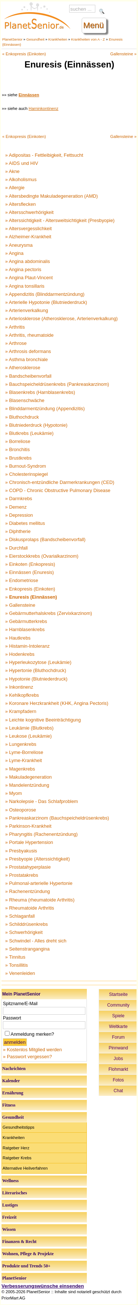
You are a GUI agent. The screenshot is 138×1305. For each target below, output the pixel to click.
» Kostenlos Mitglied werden (32, 1049)
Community (118, 1005)
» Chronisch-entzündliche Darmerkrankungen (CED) (59, 482)
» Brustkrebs (18, 458)
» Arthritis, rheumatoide (29, 335)
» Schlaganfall (20, 916)
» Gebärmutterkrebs (26, 621)
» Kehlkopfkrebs (22, 695)
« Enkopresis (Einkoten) (24, 54)
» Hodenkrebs (20, 654)
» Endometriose (21, 580)
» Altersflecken (20, 204)
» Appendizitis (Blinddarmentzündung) (45, 294)
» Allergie (15, 187)
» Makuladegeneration (28, 777)
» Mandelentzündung (27, 785)
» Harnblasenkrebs (25, 629)
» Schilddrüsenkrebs (26, 924)
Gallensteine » (123, 54)
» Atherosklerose (22, 367)
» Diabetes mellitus (25, 523)
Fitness (8, 1105)
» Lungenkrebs (20, 744)
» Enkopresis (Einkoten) (30, 589)
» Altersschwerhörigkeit (29, 212)
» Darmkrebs (18, 498)
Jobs (118, 1058)
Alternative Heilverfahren (25, 1168)
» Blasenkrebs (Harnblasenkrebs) (40, 392)
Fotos (118, 1080)
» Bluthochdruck (22, 417)
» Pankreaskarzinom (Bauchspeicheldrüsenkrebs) (57, 818)
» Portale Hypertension (29, 842)
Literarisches (14, 1192)
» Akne (12, 171)
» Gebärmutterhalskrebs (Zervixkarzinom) (48, 613)
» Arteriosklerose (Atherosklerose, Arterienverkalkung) (61, 318)
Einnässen (28, 95)
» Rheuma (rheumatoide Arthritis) (39, 900)
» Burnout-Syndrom (25, 466)
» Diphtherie (18, 531)
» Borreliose (17, 441)
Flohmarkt (118, 1069)
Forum (118, 1037)
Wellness (10, 1180)
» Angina (14, 253)
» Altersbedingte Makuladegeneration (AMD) (51, 196)
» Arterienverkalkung (26, 310)
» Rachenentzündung (27, 891)
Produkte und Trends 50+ (26, 1265)
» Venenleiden (20, 973)
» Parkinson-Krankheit (28, 826)
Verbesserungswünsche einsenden (42, 1286)
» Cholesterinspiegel (26, 474)
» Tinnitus (15, 957)
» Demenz (15, 507)
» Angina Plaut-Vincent (29, 277)
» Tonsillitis (16, 965)
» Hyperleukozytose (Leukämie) (38, 662)
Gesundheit (35, 39)
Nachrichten (13, 1068)
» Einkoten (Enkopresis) (30, 564)
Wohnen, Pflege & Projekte (28, 1253)
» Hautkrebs (18, 638)
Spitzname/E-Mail (20, 1003)
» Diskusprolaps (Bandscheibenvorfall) (45, 539)
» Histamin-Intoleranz (27, 646)
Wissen (8, 1229)
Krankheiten (57, 39)
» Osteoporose (20, 810)
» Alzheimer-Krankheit (28, 236)
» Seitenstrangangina (27, 949)
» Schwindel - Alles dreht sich (35, 941)
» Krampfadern (20, 711)
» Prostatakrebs (21, 875)
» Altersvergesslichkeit (28, 228)
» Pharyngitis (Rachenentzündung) (41, 834)
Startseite (118, 994)
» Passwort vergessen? (27, 1056)
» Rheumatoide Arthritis (29, 908)
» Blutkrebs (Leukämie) (29, 433)
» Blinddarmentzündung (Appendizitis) (45, 408)
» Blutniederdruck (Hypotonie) (36, 425)
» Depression (19, 515)
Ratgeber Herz (16, 1148)
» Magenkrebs (20, 769)
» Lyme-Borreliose (24, 752)
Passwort (12, 1018)
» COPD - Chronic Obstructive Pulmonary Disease (57, 490)
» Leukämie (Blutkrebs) (29, 728)
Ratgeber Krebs (17, 1158)
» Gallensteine (20, 605)
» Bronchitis (17, 449)
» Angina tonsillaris (25, 286)
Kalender (11, 1080)
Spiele (118, 1015)
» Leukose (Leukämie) (28, 736)
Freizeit (9, 1217)
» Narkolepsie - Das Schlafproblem (41, 801)
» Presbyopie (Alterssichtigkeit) (37, 859)
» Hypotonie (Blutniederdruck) (36, 679)
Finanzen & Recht (19, 1241)
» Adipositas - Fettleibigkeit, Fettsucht (44, 155)
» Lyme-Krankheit (23, 760)
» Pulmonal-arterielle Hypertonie (38, 883)
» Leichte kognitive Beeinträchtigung (43, 720)
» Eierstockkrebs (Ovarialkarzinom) (41, 556)
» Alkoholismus (20, 179)
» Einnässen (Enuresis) (29, 572)
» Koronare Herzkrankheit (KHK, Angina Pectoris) (56, 703)
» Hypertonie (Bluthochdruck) (35, 670)
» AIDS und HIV (21, 163)
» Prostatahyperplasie (28, 867)
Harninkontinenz (44, 108)
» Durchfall (16, 548)
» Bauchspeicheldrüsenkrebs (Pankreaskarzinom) (57, 384)
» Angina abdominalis (27, 261)
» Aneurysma (19, 245)
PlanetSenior (12, 39)
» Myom (13, 793)
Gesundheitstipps (18, 1127)
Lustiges (10, 1205)
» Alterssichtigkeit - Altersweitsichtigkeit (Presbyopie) (59, 220)
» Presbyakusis (21, 851)
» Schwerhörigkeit (24, 932)
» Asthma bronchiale (26, 359)
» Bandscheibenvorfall (28, 376)
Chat (118, 1090)
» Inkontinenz (19, 687)
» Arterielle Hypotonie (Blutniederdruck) (46, 302)
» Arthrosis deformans (28, 351)
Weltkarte (118, 1026)
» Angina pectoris (23, 269)
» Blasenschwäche (25, 400)
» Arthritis (15, 327)
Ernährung (12, 1092)
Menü (93, 25)
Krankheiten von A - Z (88, 39)
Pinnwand (118, 1047)
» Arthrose (15, 343)
